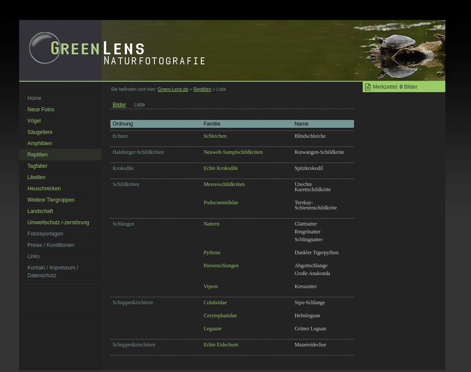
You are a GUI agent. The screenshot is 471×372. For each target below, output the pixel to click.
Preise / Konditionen (50, 245)
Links (33, 256)
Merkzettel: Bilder (395, 87)
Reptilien (202, 89)
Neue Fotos (40, 109)
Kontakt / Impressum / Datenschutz (52, 272)
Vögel (34, 121)
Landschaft (40, 211)
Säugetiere (40, 132)
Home (34, 98)
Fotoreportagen (45, 234)
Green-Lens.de (172, 89)
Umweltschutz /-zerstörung (58, 222)
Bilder (119, 105)
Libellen (36, 177)
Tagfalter (37, 166)
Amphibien (39, 143)
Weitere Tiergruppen (51, 200)
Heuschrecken (44, 189)
